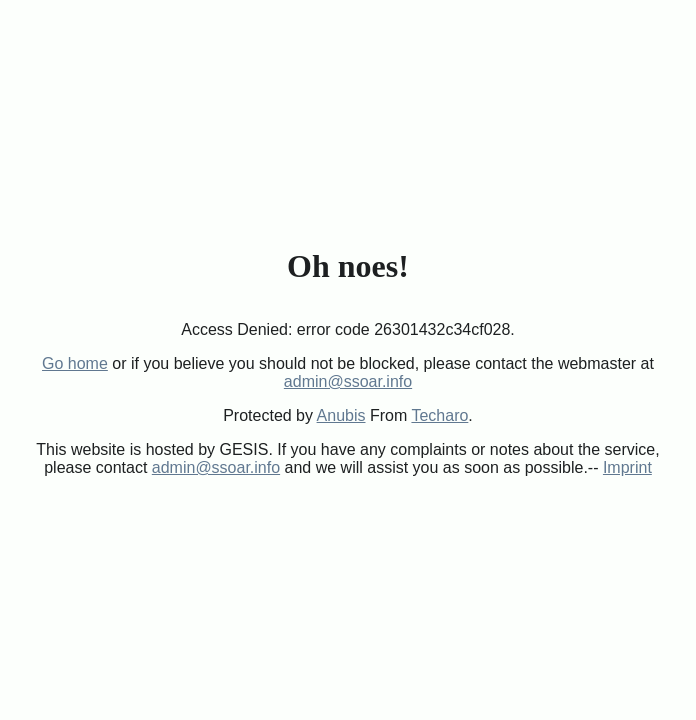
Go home (75, 363)
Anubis (341, 415)
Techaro (439, 415)
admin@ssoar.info (348, 381)
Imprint (627, 467)
